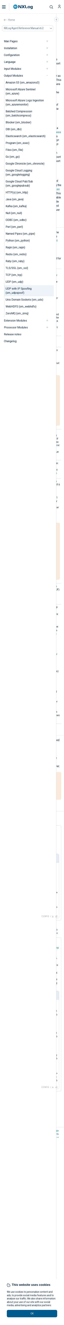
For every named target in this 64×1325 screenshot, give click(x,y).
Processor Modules (16, 327)
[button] (7, 6)
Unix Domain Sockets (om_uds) (24, 299)
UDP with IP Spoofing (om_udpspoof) (19, 290)
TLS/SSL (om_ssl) (17, 268)
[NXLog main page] (23, 7)
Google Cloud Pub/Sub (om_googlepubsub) (19, 183)
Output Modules (13, 75)
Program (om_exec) (17, 143)
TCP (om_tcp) (14, 275)
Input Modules (12, 68)
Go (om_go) (13, 156)
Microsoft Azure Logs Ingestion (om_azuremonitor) (25, 102)
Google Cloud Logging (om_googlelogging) (19, 172)
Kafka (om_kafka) (16, 206)
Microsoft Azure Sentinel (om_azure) (20, 91)
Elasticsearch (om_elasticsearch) (25, 136)
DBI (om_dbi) (14, 129)
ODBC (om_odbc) (16, 220)
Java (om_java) (15, 199)
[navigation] (48, 41)
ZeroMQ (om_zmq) (17, 313)
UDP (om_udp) (14, 281)
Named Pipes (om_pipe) (20, 233)
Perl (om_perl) (14, 226)
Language (10, 62)
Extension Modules (15, 320)
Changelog (10, 341)
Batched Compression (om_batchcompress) (19, 113)
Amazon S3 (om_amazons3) (22, 82)
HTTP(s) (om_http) (17, 192)
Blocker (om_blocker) (18, 122)
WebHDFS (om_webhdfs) (21, 306)
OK (32, 1313)
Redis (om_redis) (16, 254)
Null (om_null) (14, 213)
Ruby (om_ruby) (15, 261)
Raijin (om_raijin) (15, 247)
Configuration (12, 55)
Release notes (12, 334)
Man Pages (11, 41)
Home (11, 19)
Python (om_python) (18, 240)
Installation (10, 48)
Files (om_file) (14, 149)
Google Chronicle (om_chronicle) (25, 163)
